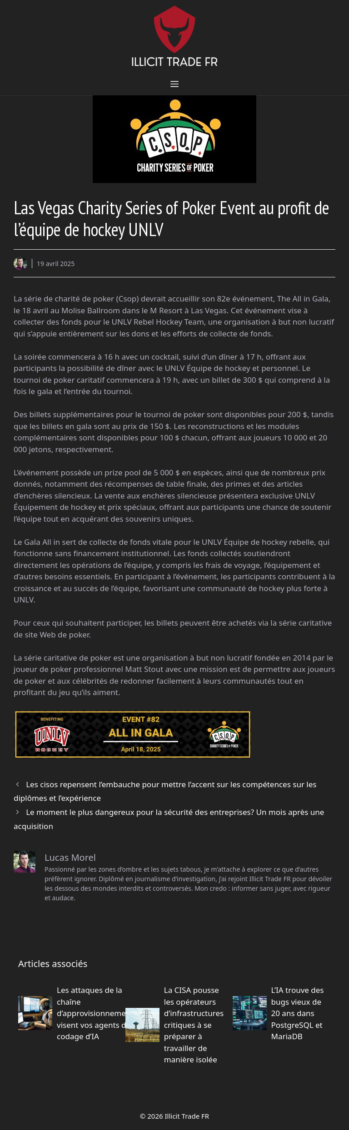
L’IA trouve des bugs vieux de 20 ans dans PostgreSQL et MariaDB (297, 1013)
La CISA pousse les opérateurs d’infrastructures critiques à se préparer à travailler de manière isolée (194, 1025)
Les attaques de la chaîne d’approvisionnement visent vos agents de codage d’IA (95, 1013)
